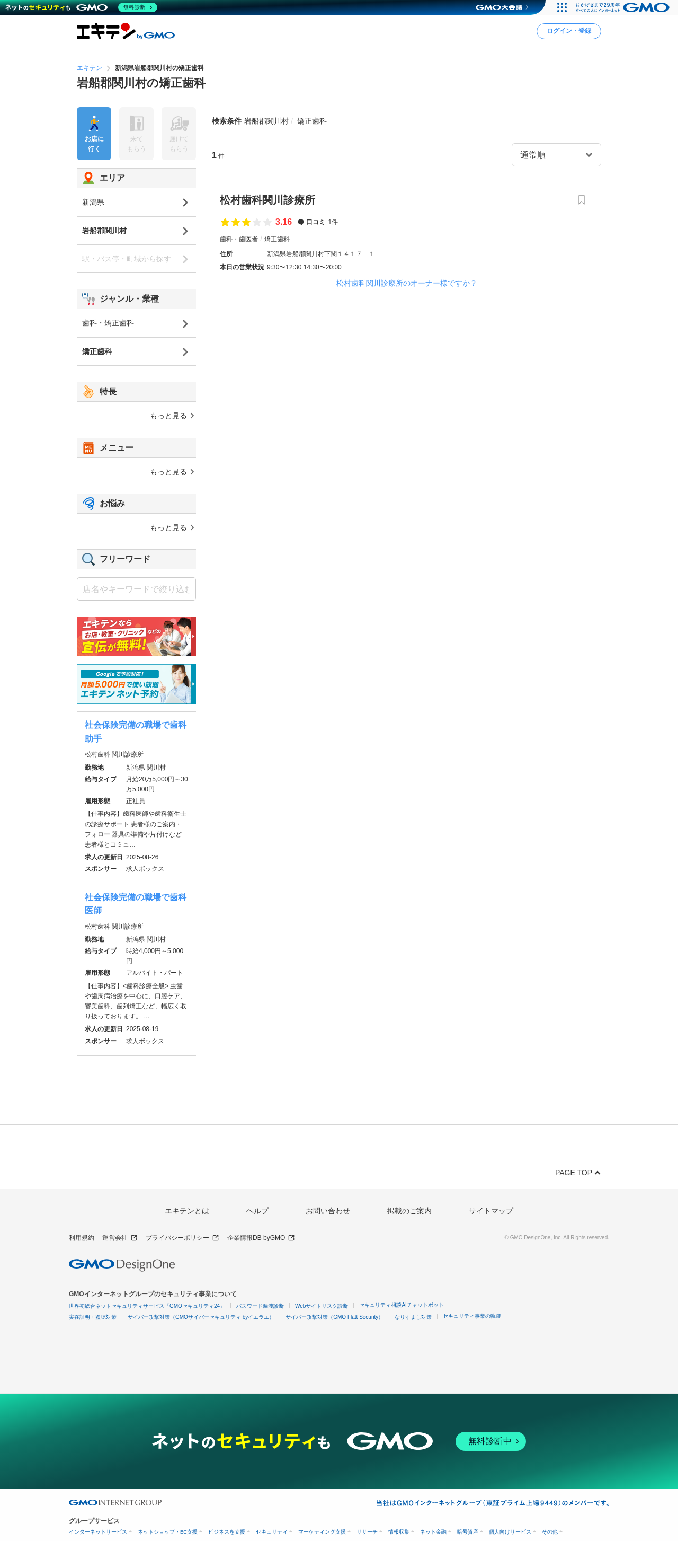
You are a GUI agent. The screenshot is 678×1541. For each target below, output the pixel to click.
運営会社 (120, 1238)
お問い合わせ (328, 1211)
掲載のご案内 (409, 1211)
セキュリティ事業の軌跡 (472, 1316)
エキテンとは (187, 1211)
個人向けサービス (510, 1532)
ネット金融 (433, 1532)
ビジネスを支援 (226, 1532)
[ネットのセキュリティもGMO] (81, 7)
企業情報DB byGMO (261, 1238)
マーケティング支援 (322, 1532)
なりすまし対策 (413, 1317)
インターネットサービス (98, 1532)
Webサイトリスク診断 (321, 1306)
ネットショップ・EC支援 (168, 1532)
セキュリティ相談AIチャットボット (401, 1305)
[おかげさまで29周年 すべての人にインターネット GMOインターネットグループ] (623, 7)
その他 (550, 1532)
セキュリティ (272, 1532)
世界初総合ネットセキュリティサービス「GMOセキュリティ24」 (147, 1306)
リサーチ (367, 1532)
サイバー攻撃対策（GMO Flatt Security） (334, 1317)
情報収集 (398, 1532)
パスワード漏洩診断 (260, 1306)
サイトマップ (491, 1211)
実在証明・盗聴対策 (93, 1317)
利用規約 (81, 1237)
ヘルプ (257, 1211)
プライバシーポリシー (182, 1238)
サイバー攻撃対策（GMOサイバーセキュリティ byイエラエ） (201, 1317)
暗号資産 (467, 1532)
